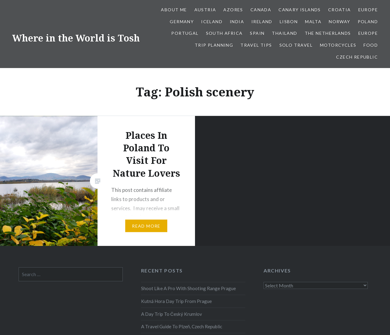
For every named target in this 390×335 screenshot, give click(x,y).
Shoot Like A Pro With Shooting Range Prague (188, 288)
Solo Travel (296, 45)
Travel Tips (256, 45)
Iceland (211, 21)
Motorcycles (338, 45)
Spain (257, 33)
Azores (233, 9)
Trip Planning (214, 45)
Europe (368, 9)
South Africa (224, 33)
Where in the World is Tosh (76, 38)
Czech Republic (357, 56)
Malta (313, 21)
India (237, 21)
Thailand (284, 33)
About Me (174, 9)
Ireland (261, 21)
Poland (368, 21)
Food (370, 45)
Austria (205, 9)
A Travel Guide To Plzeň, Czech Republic (181, 326)
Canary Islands (299, 9)
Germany (182, 21)
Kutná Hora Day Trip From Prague (176, 301)
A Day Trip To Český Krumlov (171, 314)
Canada (260, 9)
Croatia (339, 9)
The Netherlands (328, 33)
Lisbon (289, 21)
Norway (339, 21)
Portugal (184, 33)
